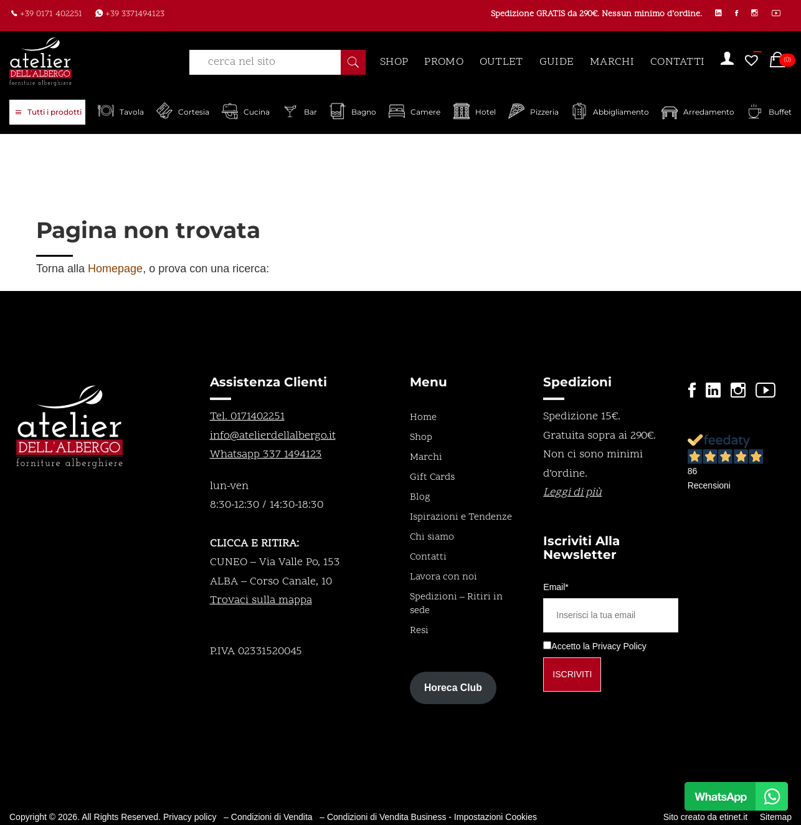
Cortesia (193, 112)
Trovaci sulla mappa (261, 600)
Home (423, 417)
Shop (421, 437)
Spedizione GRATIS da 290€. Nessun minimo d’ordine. (585, 15)
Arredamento (708, 112)
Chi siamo (432, 537)
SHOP (394, 62)
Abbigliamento (621, 112)
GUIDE (556, 62)
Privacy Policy (619, 646)
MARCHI (612, 62)
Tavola (132, 112)
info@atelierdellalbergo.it (273, 436)
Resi (419, 630)
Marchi (426, 457)
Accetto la (566, 646)
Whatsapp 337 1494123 (266, 454)
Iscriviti (572, 674)
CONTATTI (677, 62)
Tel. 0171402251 (247, 416)
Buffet (780, 112)
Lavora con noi (443, 577)
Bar (310, 112)
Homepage (115, 268)
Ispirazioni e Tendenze (461, 517)
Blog (420, 497)
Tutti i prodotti (49, 113)
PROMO (443, 62)
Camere (425, 112)
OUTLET (501, 62)
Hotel (485, 112)
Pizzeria (544, 112)
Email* (555, 587)
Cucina (257, 112)
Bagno (363, 112)
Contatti (428, 557)
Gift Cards (432, 477)
